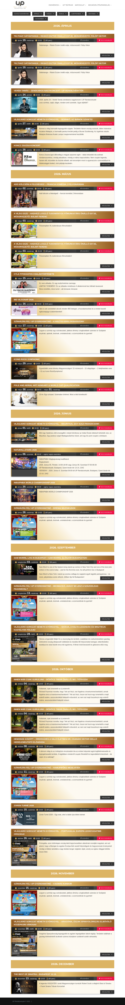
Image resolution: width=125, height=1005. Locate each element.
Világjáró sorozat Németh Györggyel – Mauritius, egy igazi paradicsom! (56, 424)
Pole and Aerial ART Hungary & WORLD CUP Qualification (46, 385)
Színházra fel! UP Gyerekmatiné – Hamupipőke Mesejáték (47, 768)
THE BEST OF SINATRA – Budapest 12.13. (35, 974)
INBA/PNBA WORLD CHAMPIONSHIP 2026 (34, 483)
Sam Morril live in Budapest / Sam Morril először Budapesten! (50, 558)
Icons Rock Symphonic (27, 359)
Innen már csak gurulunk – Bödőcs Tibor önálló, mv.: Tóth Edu (51, 679)
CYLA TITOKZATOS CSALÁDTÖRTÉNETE (34, 274)
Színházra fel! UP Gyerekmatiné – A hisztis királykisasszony (49, 321)
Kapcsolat (80, 5)
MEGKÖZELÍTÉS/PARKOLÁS (100, 5)
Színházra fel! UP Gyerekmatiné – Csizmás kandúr (43, 884)
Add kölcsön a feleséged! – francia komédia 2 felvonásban (49, 184)
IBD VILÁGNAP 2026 (24, 300)
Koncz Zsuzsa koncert (27, 145)
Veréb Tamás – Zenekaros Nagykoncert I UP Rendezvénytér (48, 91)
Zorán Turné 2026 (24, 805)
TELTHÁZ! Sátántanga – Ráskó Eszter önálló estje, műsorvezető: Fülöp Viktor (60, 36)
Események (55, 5)
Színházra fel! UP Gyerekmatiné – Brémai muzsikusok (45, 508)
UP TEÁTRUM (68, 5)
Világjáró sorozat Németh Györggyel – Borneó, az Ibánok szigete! (53, 119)
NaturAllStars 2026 (25, 450)
